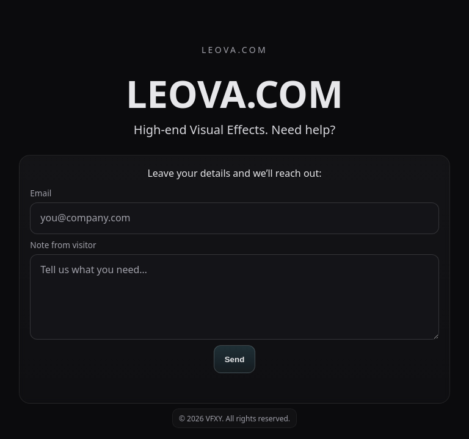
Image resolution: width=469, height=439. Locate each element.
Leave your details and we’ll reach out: (234, 173)
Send (235, 359)
